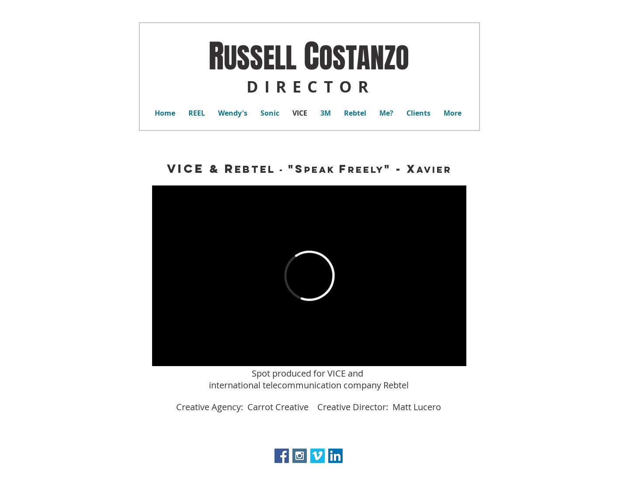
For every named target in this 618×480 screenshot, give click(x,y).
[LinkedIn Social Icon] (335, 456)
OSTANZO (364, 58)
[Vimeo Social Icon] (317, 456)
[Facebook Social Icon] (281, 456)
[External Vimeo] (309, 275)
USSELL (260, 58)
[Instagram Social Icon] (299, 456)
